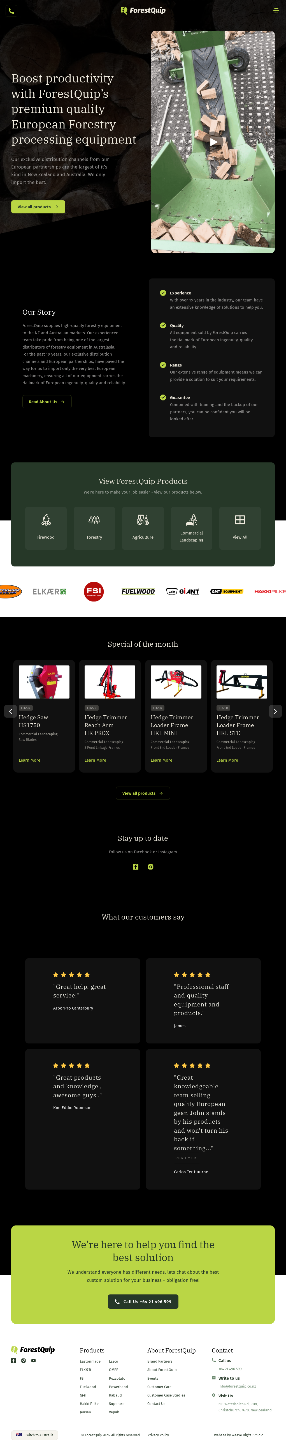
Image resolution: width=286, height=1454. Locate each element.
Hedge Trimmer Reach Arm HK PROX (106, 725)
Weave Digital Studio (247, 1435)
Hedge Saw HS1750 (33, 721)
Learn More (29, 760)
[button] (213, 142)
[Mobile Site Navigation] (276, 11)
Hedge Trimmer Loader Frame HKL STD (238, 725)
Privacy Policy (158, 1435)
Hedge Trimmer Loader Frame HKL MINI (172, 725)
